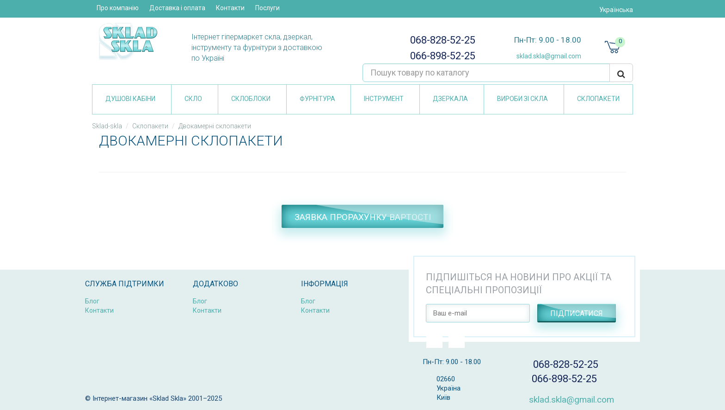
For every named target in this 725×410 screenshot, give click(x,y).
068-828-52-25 (440, 40)
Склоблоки (250, 98)
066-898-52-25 (440, 56)
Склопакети (598, 98)
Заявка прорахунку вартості (363, 217)
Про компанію (118, 8)
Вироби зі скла (522, 98)
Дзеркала (450, 98)
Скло (193, 98)
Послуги (267, 8)
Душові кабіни (130, 98)
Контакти (230, 8)
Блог (92, 301)
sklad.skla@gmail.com (545, 56)
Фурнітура (317, 98)
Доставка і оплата (177, 8)
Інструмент (384, 98)
